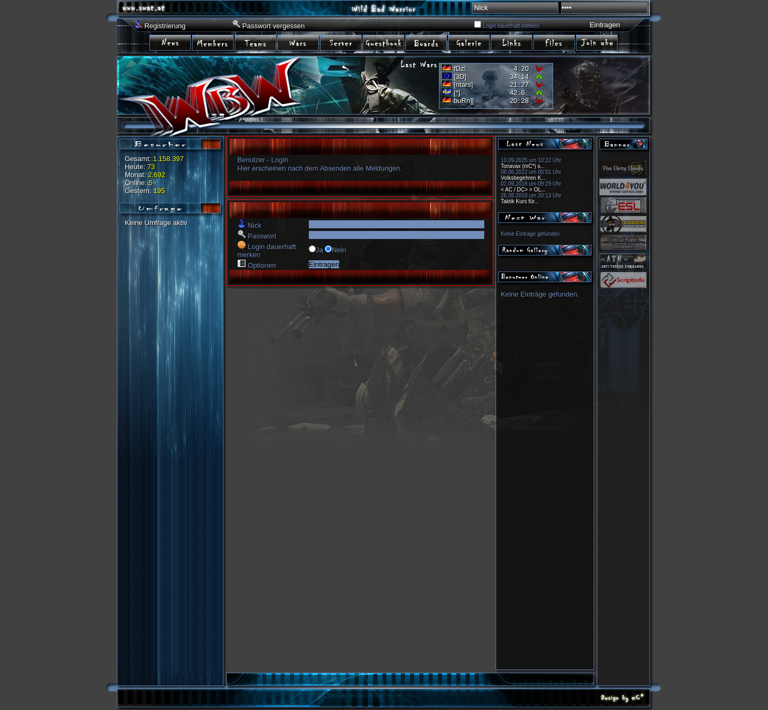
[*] (457, 93)
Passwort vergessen (273, 26)
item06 (384, 42)
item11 (597, 42)
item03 (256, 42)
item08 (469, 42)
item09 (512, 42)
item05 (341, 42)
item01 (170, 42)
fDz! (460, 69)
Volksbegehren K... (523, 178)
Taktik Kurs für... (520, 201)
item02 (213, 42)
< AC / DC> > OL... (523, 190)
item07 (426, 42)
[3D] (460, 77)
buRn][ (464, 101)
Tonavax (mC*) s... (523, 166)
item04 (298, 42)
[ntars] (463, 85)
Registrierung (165, 26)
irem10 (554, 42)
